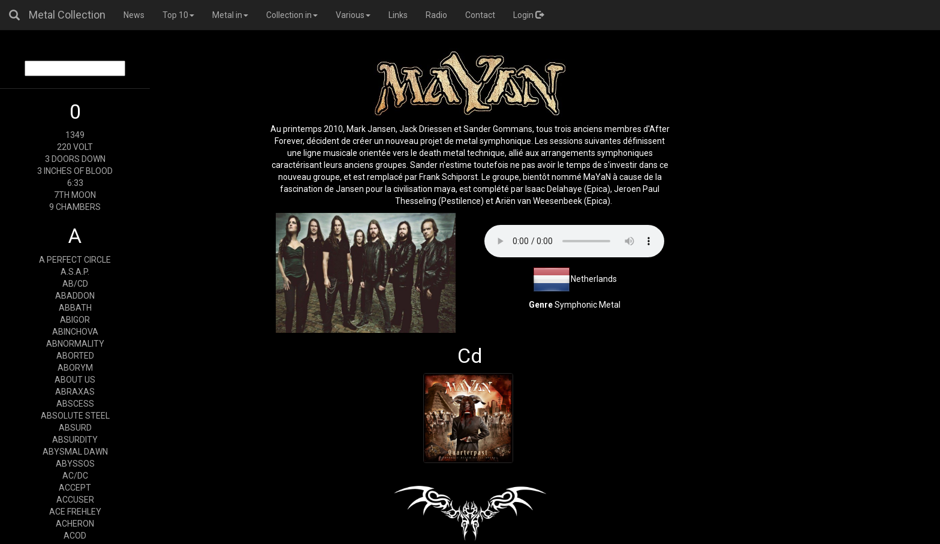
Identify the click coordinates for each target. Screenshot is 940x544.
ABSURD (75, 427)
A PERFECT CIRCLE (75, 260)
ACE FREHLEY (75, 511)
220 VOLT (75, 147)
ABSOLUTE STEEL (75, 415)
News (133, 15)
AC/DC (75, 475)
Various (353, 15)
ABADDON (75, 295)
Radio (436, 15)
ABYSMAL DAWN (75, 451)
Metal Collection (67, 14)
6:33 (75, 183)
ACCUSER (75, 499)
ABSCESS (75, 403)
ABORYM (75, 367)
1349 (75, 135)
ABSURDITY (75, 439)
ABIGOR (75, 319)
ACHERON (75, 523)
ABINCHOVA (75, 331)
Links (398, 15)
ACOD (75, 535)
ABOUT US (75, 379)
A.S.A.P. (75, 271)
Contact (480, 15)
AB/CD (75, 283)
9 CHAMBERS (75, 207)
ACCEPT (75, 487)
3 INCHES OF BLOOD (75, 171)
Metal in (230, 15)
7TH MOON (75, 195)
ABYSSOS (75, 463)
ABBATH (75, 307)
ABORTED (75, 355)
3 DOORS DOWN (75, 159)
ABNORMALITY (75, 343)
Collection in (292, 15)
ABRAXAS (75, 391)
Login (528, 15)
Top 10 (178, 15)
